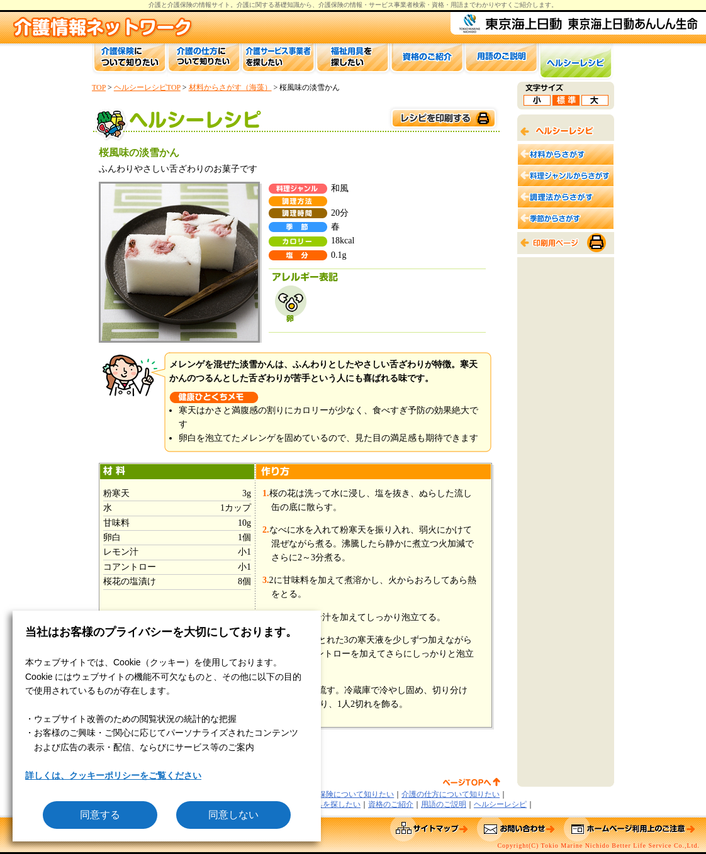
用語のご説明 (443, 804)
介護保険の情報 (340, 4)
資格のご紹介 (390, 804)
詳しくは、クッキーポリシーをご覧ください (113, 775)
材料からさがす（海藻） (230, 87)
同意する (100, 814)
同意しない (233, 814)
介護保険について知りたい (348, 794)
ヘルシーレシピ (500, 804)
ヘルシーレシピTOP (147, 87)
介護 (243, 4)
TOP (99, 87)
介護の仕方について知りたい (450, 794)
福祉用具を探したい (327, 804)
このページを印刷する (443, 118)
